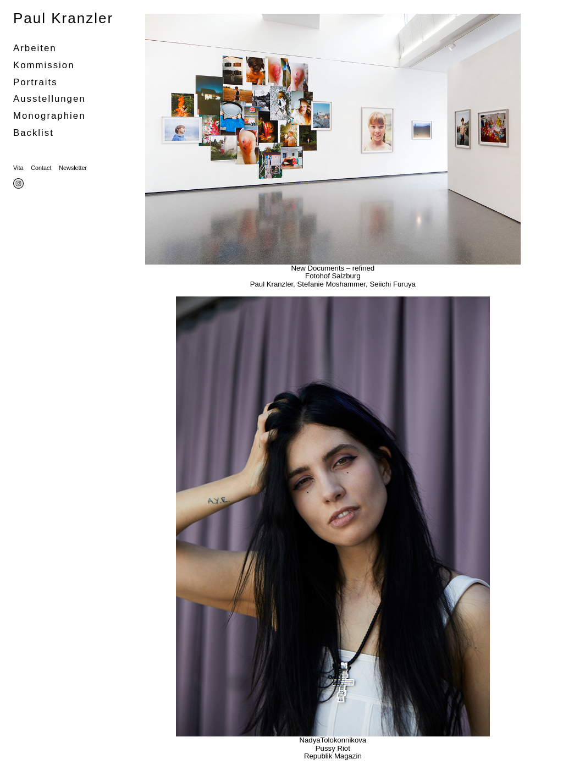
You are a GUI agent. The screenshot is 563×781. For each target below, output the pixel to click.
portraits (35, 82)
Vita (18, 167)
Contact (41, 167)
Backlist (33, 133)
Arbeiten (35, 48)
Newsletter (73, 167)
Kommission (44, 65)
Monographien (49, 116)
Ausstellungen (49, 99)
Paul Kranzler (63, 18)
